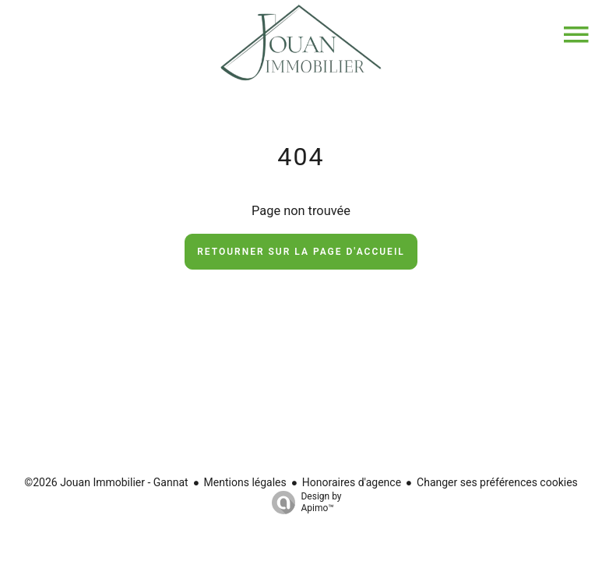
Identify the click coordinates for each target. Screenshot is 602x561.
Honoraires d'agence (351, 482)
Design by (302, 502)
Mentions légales (245, 482)
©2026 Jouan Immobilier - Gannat (106, 482)
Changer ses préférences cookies (497, 482)
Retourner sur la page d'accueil (301, 251)
